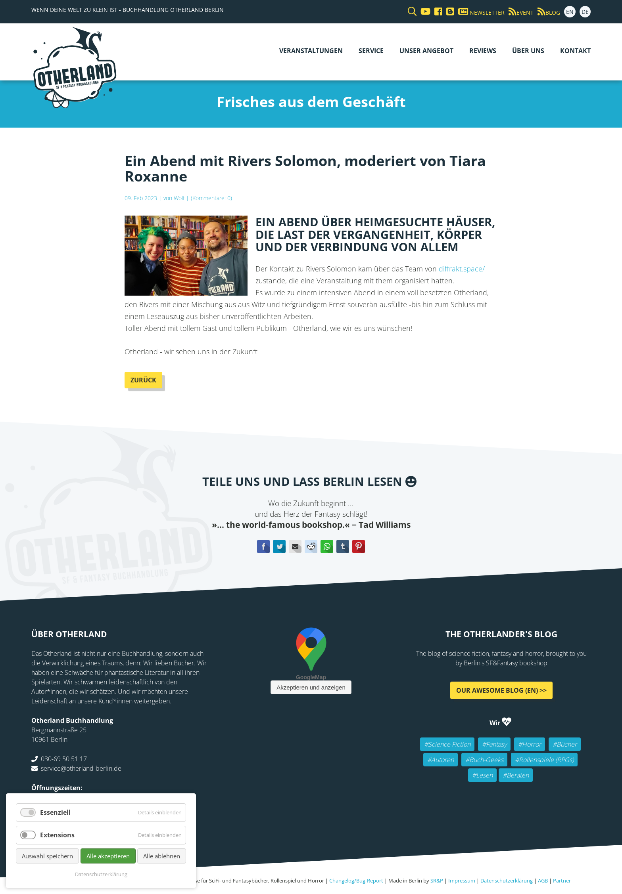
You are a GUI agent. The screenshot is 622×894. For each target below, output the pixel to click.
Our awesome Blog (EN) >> (501, 690)
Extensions (57, 835)
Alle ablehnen (161, 856)
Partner (562, 880)
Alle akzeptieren (108, 856)
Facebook (263, 546)
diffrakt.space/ (462, 268)
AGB (543, 880)
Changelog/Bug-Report (356, 880)
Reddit (311, 546)
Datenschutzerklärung (506, 880)
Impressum (461, 880)
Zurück (143, 380)
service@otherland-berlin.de (81, 768)
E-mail (295, 546)
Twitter (279, 546)
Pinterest (358, 546)
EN (570, 11)
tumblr (342, 546)
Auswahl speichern (47, 856)
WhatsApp (327, 546)
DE (585, 11)
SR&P (436, 880)
